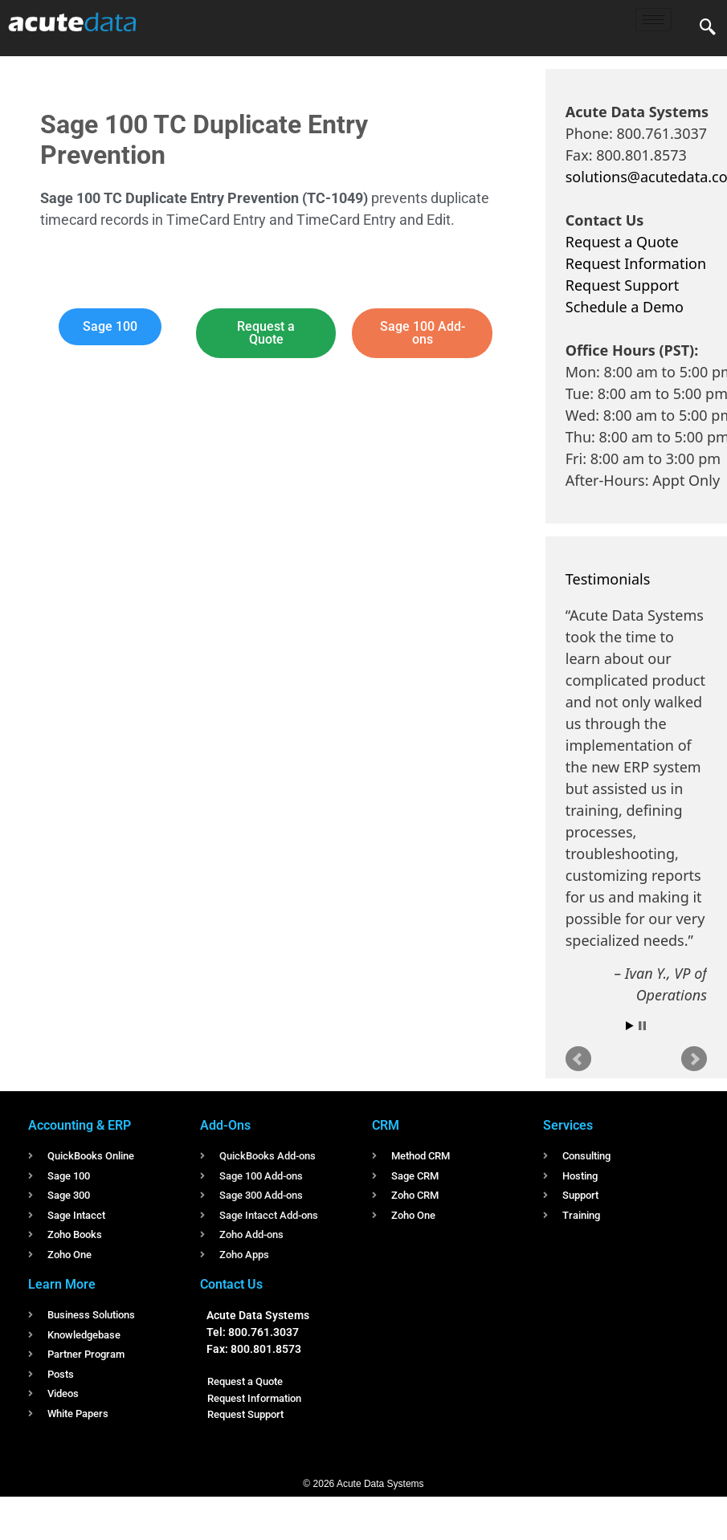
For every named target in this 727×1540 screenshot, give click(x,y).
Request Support (622, 285)
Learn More (62, 1284)
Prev (578, 1059)
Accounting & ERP (79, 1125)
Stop (642, 1025)
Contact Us (231, 1284)
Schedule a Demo (625, 306)
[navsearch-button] (708, 28)
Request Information (636, 263)
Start (630, 1025)
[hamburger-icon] (653, 19)
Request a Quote (622, 241)
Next (694, 1059)
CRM (385, 1125)
